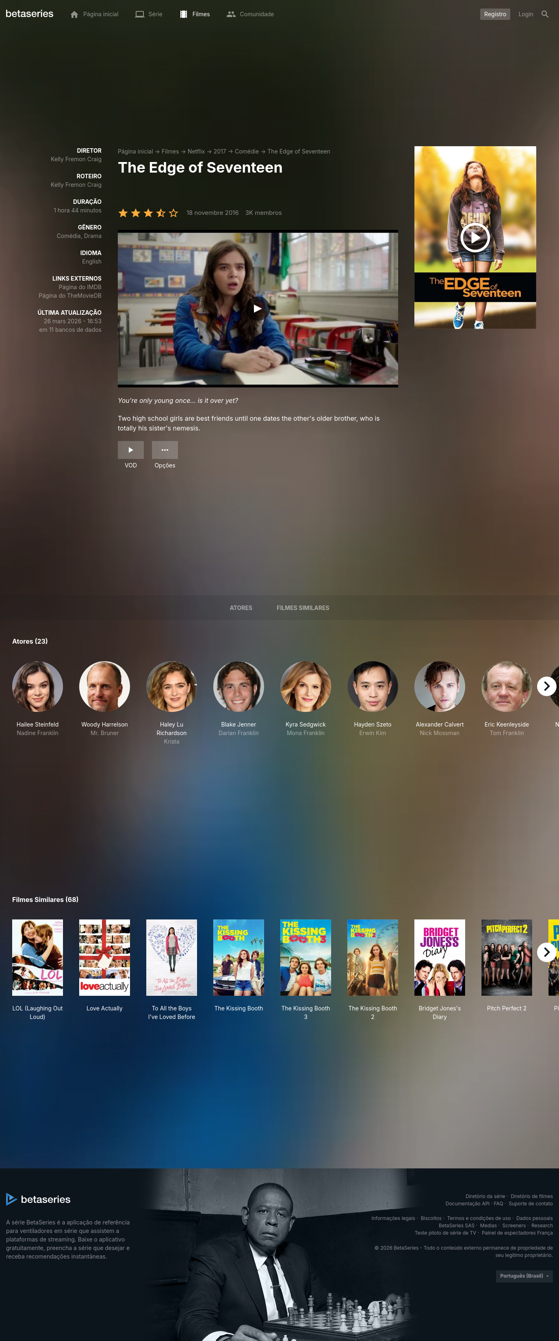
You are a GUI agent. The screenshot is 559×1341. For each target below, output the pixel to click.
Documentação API (468, 1203)
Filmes (170, 151)
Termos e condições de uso (479, 1218)
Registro (495, 14)
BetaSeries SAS (456, 1225)
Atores (241, 607)
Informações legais (394, 1218)
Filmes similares (303, 607)
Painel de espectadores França (517, 1233)
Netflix (196, 151)
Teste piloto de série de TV (446, 1233)
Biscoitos (431, 1218)
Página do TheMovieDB (70, 295)
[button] (37, 703)
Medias (488, 1225)
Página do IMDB (80, 286)
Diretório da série (485, 1196)
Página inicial (135, 151)
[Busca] (545, 14)
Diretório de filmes (532, 1196)
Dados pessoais (534, 1218)
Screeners (514, 1225)
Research (542, 1225)
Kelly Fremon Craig (76, 159)
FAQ (498, 1203)
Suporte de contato (531, 1203)
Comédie (247, 151)
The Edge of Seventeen (298, 151)
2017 (220, 151)
